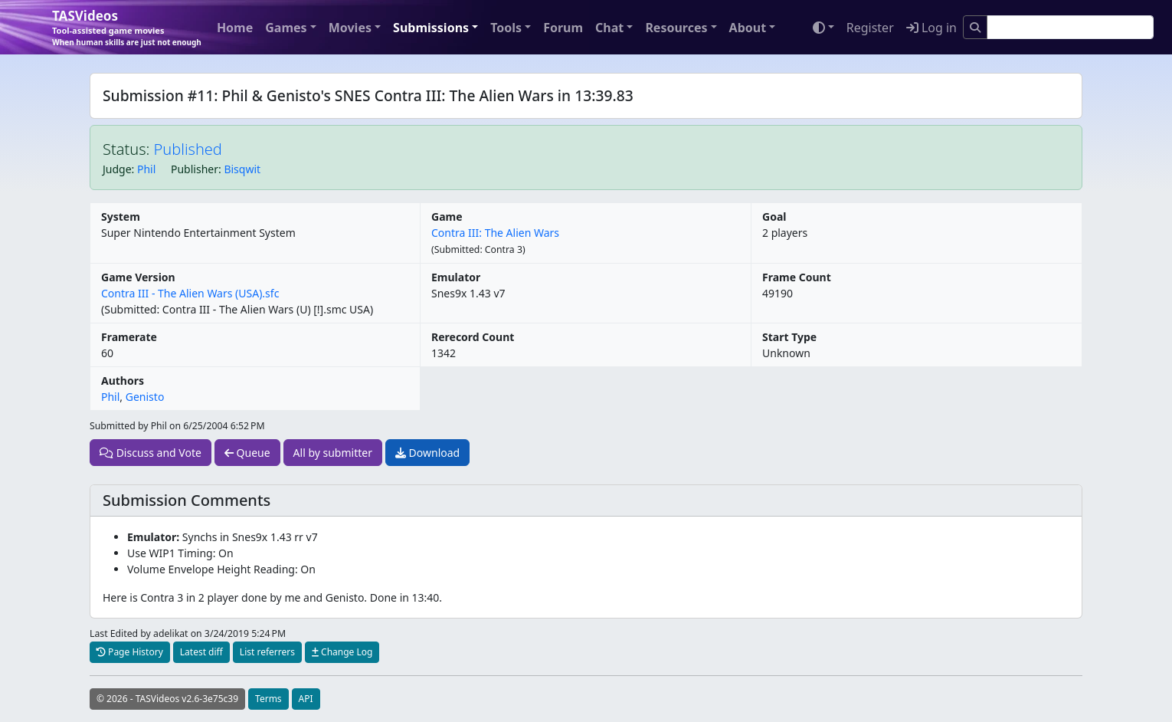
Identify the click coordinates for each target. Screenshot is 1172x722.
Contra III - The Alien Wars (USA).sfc (190, 293)
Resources (676, 27)
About (748, 27)
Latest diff (201, 651)
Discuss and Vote (150, 452)
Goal (774, 216)
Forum (563, 27)
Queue (247, 452)
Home (235, 27)
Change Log (342, 651)
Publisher (194, 169)
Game (447, 216)
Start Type (789, 337)
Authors (122, 380)
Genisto (145, 396)
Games (285, 27)
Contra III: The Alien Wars (495, 232)
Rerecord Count (472, 337)
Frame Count (796, 277)
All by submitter (332, 452)
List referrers (267, 651)
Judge (117, 169)
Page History (130, 651)
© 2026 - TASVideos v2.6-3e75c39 (167, 698)
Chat (609, 27)
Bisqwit (242, 169)
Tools (506, 27)
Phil (146, 169)
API (306, 698)
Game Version (138, 277)
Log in (931, 27)
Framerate (129, 337)
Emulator (455, 277)
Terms (268, 698)
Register (870, 27)
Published (188, 149)
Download (427, 452)
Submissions (431, 27)
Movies (350, 27)
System (120, 216)
